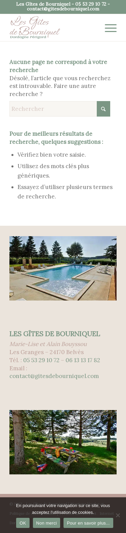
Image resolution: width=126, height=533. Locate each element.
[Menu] (107, 27)
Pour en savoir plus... (88, 523)
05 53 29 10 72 (90, 4)
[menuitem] (107, 27)
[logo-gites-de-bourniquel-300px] (52, 27)
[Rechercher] (59, 109)
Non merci (46, 523)
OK (22, 523)
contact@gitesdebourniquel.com (63, 9)
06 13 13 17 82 (83, 360)
